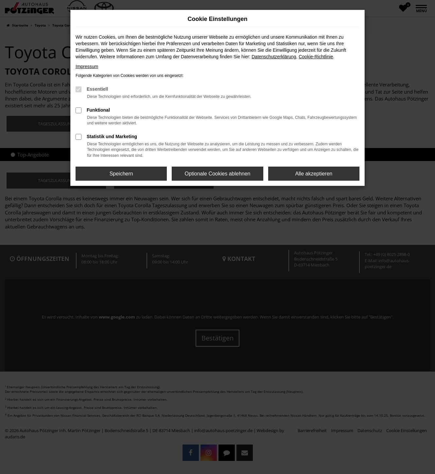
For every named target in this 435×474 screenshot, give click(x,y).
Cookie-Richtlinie (316, 56)
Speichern (121, 173)
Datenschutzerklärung (274, 56)
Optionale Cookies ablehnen (217, 173)
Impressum (87, 66)
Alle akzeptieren (313, 173)
